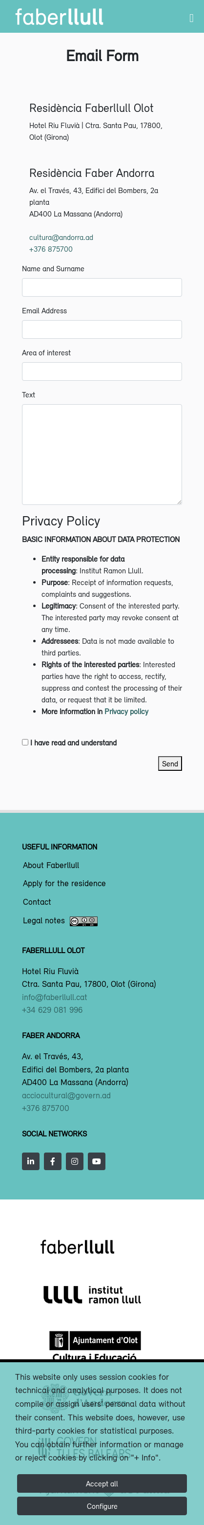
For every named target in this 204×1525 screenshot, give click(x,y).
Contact (37, 902)
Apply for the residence (64, 883)
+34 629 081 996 (52, 1010)
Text (28, 394)
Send (170, 763)
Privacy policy (126, 711)
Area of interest (46, 352)
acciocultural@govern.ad (66, 1095)
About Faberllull (51, 865)
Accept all (102, 1483)
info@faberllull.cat (54, 997)
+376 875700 (51, 248)
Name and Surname (53, 268)
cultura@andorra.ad (61, 237)
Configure (102, 1506)
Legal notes (60, 921)
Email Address (44, 310)
